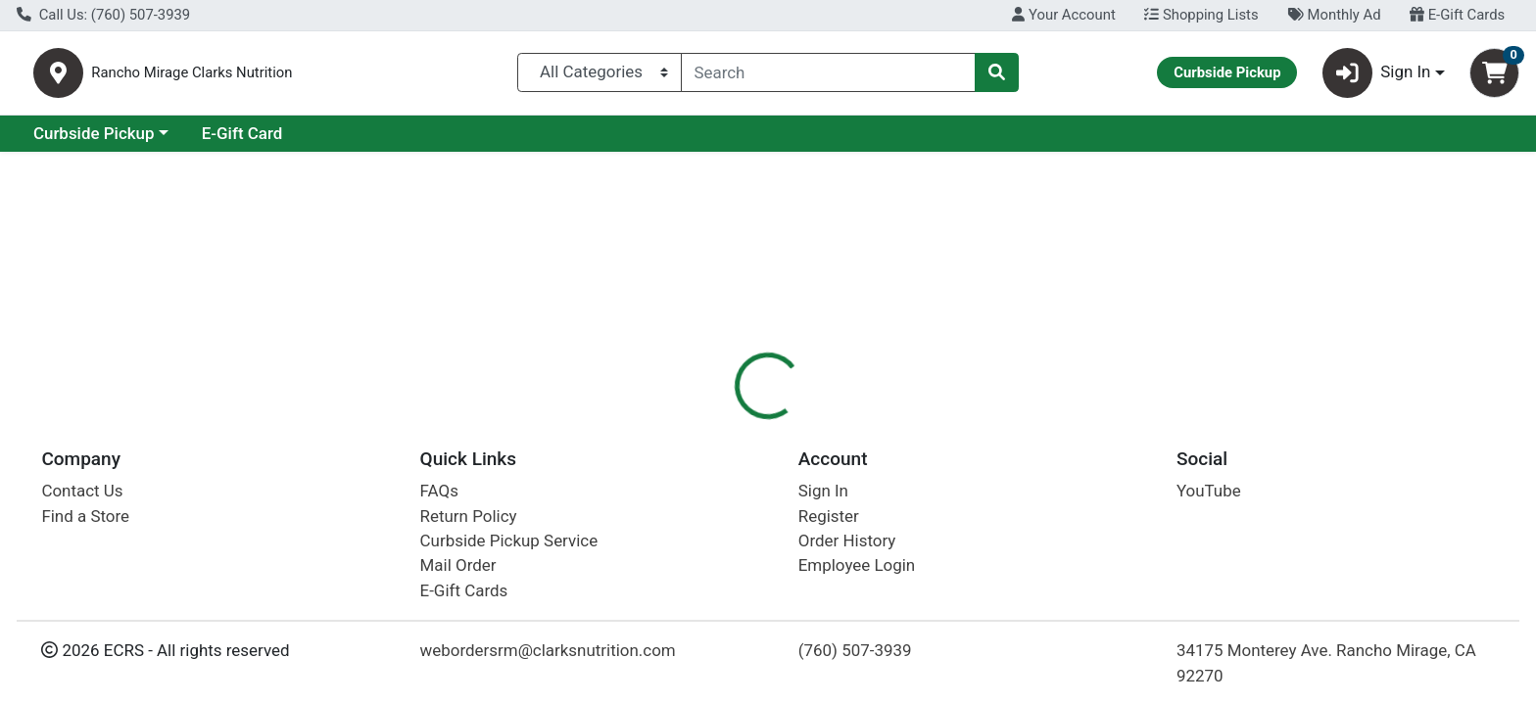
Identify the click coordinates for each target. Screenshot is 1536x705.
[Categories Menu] (599, 76)
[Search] (829, 76)
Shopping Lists (1201, 15)
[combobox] (829, 76)
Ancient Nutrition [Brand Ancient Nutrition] (904, 503)
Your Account (1063, 15)
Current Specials (94, 141)
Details (694, 426)
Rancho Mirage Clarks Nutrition (297, 77)
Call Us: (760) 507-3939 (103, 15)
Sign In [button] (1376, 77)
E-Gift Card (412, 141)
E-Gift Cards (1457, 15)
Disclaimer (787, 426)
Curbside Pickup (263, 141)
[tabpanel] (1087, 533)
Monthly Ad (1333, 15)
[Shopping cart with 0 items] (1494, 77)
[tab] (694, 425)
